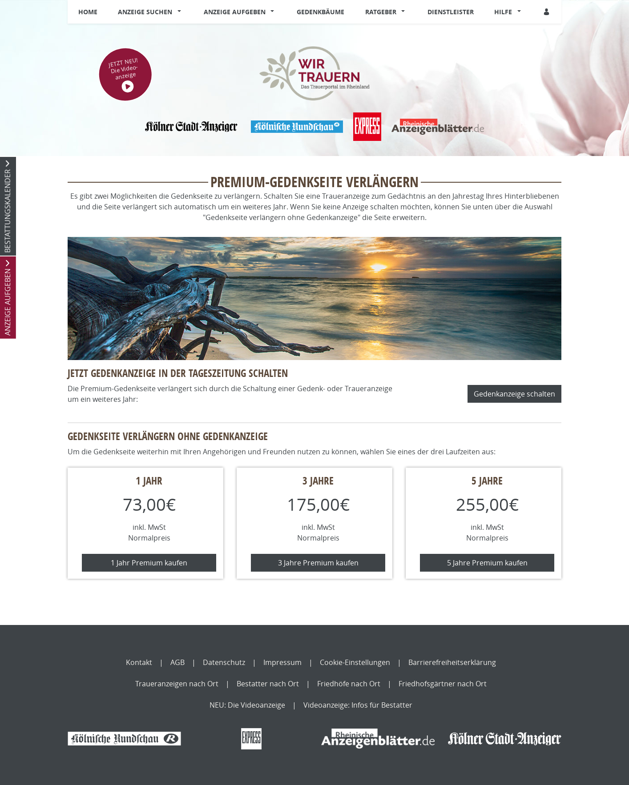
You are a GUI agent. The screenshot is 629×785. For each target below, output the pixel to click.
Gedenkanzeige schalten (514, 394)
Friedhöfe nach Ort (348, 684)
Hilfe (503, 12)
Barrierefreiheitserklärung (452, 662)
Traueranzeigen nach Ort (176, 684)
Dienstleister (450, 12)
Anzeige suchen (145, 12)
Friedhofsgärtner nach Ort (443, 684)
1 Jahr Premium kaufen (149, 563)
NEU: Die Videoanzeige (247, 705)
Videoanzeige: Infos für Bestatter (357, 705)
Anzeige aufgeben (235, 12)
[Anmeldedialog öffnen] (547, 12)
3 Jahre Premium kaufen (318, 563)
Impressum (282, 662)
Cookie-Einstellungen (355, 662)
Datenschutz (224, 662)
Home (87, 12)
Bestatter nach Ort (268, 684)
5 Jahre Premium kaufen (487, 563)
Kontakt (139, 662)
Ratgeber (380, 12)
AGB (177, 662)
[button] (181, 12)
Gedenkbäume (320, 12)
